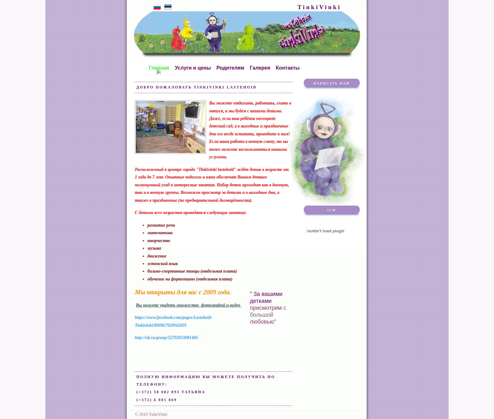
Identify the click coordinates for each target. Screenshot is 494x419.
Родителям (230, 68)
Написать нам (331, 83)
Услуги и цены (193, 68)
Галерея (260, 68)
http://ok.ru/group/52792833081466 (166, 337)
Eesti (168, 7)
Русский (157, 7)
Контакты (288, 68)
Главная (159, 68)
